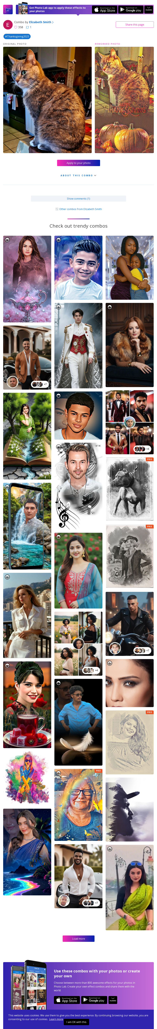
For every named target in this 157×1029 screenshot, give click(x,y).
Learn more (56, 1019)
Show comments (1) (78, 198)
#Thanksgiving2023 (17, 36)
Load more (78, 938)
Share (134, 24)
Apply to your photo (79, 163)
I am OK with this (76, 1022)
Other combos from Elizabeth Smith (78, 209)
